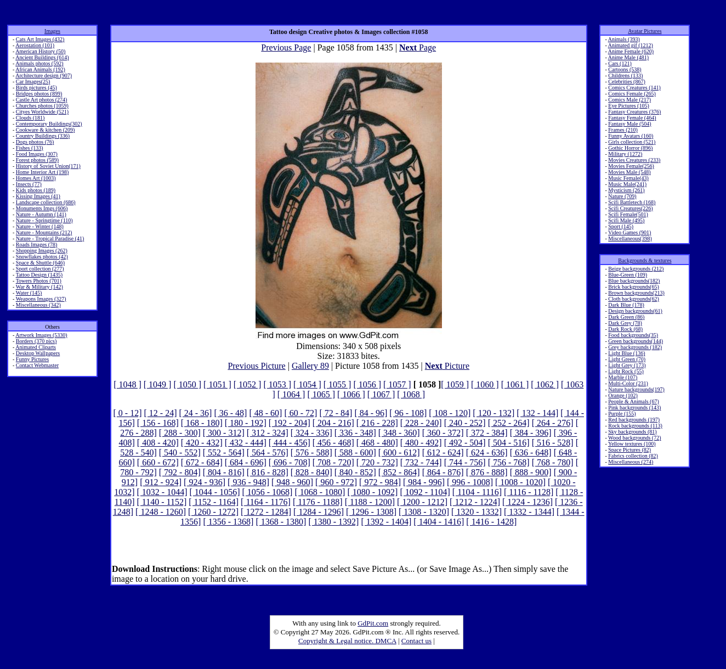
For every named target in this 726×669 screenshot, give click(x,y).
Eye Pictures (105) (628, 106)
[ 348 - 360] (399, 432)
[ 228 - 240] (421, 423)
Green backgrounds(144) (635, 341)
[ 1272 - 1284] (266, 511)
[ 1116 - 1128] (528, 492)
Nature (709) (622, 196)
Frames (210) (623, 130)
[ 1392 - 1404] (386, 521)
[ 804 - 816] (224, 472)
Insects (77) (29, 184)
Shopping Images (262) (41, 251)
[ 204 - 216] (333, 423)
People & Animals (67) (633, 401)
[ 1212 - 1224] (475, 502)
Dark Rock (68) (625, 329)
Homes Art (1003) (36, 178)
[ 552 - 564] (224, 452)
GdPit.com (373, 623)
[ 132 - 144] (537, 413)
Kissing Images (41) (38, 196)
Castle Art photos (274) (41, 100)
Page (417, 47)
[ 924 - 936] (204, 482)
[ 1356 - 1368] (228, 521)
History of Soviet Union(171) (48, 166)
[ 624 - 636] (487, 452)
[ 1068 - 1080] (319, 492)
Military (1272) (625, 154)
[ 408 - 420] (158, 442)
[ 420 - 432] (202, 442)
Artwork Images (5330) (41, 335)
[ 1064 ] (291, 394)
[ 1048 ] (127, 384)
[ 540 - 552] (180, 452)
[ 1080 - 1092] (372, 492)
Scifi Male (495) (626, 220)
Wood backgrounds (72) (634, 438)
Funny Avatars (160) (630, 136)
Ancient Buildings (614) (42, 57)
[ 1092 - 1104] (425, 492)
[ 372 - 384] (487, 432)
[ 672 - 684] (202, 462)
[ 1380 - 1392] (333, 521)
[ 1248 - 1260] (160, 511)
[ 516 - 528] (553, 442)
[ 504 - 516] (509, 442)
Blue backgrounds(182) (634, 281)
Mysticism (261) (626, 190)
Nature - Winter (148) (40, 226)
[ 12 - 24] (160, 413)
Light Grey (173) (626, 365)
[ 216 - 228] (377, 423)
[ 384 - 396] (531, 432)
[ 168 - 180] (202, 423)
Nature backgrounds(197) (636, 389)
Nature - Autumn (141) (41, 214)
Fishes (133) (29, 148)
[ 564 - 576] (267, 452)
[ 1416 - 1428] (491, 521)
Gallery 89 (310, 365)
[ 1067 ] (381, 394)
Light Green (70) (626, 359)
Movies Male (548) (629, 172)
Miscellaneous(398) (629, 238)
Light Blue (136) (626, 353)
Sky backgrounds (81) (632, 432)
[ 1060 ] (485, 384)
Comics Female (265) (632, 94)
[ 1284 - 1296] (318, 511)
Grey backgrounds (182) (635, 347)
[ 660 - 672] (158, 462)
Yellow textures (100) (632, 444)
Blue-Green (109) (627, 275)
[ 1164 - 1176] (266, 502)
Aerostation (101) (34, 45)
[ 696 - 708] (289, 462)
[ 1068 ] (411, 394)
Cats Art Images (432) (40, 39)
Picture (447, 365)
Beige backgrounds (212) (635, 269)
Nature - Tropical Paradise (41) (50, 238)
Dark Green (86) (626, 317)
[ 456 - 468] (333, 442)
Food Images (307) (37, 154)
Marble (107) (622, 377)
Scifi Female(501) (628, 214)
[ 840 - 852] (355, 472)
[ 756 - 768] (509, 462)
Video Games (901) (629, 232)
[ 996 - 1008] (470, 482)
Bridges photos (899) (39, 94)
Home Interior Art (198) (42, 172)
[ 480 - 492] (421, 442)
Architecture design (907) (43, 75)
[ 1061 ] (515, 384)
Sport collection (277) (40, 269)
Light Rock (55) (625, 371)
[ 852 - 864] (399, 472)
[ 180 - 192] (245, 423)
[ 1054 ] (307, 384)
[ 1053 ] (277, 384)
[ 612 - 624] (443, 452)
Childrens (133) (625, 75)
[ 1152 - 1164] (214, 502)
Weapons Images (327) (41, 299)
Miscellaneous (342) (38, 305)
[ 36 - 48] (230, 413)
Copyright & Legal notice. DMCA (347, 641)
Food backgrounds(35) (633, 335)
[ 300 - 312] (224, 432)
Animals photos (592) (39, 63)
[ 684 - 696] (245, 462)
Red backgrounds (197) (634, 420)
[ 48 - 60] (265, 413)
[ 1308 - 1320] (424, 511)
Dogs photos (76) (35, 142)
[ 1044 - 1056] (214, 492)
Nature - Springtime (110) (44, 220)
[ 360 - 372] (443, 432)
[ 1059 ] (455, 384)
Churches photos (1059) (42, 106)
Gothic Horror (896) (630, 148)
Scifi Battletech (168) (631, 202)
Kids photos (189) (35, 190)
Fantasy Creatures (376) (634, 112)
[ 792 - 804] (180, 472)
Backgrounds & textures (644, 260)
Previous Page (286, 47)
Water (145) (29, 293)
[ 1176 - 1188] (318, 502)
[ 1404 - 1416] (438, 521)
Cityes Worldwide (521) (42, 112)
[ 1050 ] (187, 384)
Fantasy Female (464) (632, 118)
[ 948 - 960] (292, 482)
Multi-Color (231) (628, 383)
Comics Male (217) (629, 100)
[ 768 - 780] (553, 462)
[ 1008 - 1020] (520, 482)
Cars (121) (620, 63)
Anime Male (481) (628, 57)
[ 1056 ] (367, 384)
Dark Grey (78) (625, 323)
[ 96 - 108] (408, 413)
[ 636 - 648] (531, 452)
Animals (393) (624, 39)
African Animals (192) (40, 69)
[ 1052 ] (248, 384)
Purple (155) (622, 414)
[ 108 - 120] (449, 413)
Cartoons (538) (624, 69)
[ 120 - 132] (493, 413)
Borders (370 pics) (36, 341)
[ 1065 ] (321, 394)
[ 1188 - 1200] (370, 502)
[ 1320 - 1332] (476, 511)
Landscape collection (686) (46, 202)
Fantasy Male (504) (629, 124)
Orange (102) (623, 395)
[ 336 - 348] (355, 432)
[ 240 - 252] (465, 423)
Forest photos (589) (37, 160)
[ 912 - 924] (161, 482)
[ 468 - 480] (377, 442)
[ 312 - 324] (267, 432)
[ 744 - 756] (465, 462)
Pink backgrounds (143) (634, 407)
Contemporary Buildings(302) (49, 124)
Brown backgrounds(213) (636, 293)
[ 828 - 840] (311, 472)
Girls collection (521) (631, 142)
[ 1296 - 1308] (371, 511)
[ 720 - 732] (377, 462)
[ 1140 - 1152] (161, 502)
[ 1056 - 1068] (267, 492)
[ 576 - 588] (311, 452)
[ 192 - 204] (289, 423)
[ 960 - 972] (336, 482)
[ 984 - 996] (424, 482)
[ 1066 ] (351, 394)
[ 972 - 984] (380, 482)
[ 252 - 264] (509, 423)
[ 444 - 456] (289, 442)
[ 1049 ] (158, 384)
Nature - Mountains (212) (44, 232)
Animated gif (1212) (630, 45)
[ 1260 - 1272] (213, 511)
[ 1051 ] (217, 384)
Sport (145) (620, 226)
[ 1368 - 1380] (281, 521)
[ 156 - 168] (158, 423)
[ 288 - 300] (180, 432)
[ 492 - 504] (465, 442)
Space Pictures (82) (629, 450)
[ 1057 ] (397, 384)
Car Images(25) (33, 81)
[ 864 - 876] (443, 472)
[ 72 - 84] (335, 413)
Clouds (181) (30, 118)
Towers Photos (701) (38, 281)
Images (52, 31)
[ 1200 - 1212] (422, 502)
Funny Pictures (32, 359)
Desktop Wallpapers (38, 353)
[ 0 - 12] (127, 413)
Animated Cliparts (35, 347)
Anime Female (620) (631, 51)
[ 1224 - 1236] (527, 502)
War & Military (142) (39, 287)
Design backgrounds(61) (635, 311)
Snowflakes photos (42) (42, 257)
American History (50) (40, 51)
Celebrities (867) (626, 81)
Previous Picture (256, 365)
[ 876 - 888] (487, 472)
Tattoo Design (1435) (39, 275)
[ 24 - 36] (195, 413)
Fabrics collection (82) (633, 456)
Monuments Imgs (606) (41, 208)
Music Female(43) (628, 178)
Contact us (416, 641)
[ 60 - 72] (300, 413)
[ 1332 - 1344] (529, 511)
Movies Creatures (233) (634, 160)
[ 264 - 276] (553, 423)
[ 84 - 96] (370, 413)
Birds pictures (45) (36, 88)
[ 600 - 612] (399, 452)
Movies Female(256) (631, 166)
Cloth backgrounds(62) (633, 299)
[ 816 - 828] (267, 472)
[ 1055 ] (337, 384)
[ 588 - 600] (355, 452)
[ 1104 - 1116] (477, 492)
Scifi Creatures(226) (630, 208)
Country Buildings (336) (43, 136)
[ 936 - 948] (248, 482)
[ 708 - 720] (333, 462)
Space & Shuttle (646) (40, 263)
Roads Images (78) (37, 244)
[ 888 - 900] (531, 472)
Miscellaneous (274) (630, 462)
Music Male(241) (627, 184)
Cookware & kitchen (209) (45, 130)
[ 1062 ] (545, 384)
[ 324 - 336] (311, 432)
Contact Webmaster (37, 365)
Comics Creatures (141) (634, 88)
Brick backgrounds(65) (633, 287)
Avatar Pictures (644, 31)
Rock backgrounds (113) (635, 426)
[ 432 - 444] (245, 442)
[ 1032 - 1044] (162, 492)
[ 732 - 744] (421, 462)
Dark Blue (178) (626, 305)
